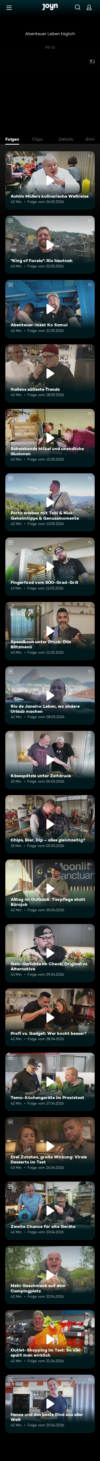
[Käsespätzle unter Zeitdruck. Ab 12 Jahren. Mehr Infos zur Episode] (50, 760)
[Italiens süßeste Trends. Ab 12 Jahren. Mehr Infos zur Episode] (50, 373)
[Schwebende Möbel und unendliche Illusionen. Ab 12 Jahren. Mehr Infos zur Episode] (50, 438)
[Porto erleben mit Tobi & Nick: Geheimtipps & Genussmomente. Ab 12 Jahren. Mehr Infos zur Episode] (50, 502)
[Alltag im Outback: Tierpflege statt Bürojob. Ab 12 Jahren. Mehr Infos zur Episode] (50, 889)
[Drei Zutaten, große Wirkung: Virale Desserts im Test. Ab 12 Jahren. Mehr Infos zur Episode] (50, 1146)
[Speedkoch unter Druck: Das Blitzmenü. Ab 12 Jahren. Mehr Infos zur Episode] (50, 631)
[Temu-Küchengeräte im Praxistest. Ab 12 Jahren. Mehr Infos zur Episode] (50, 1082)
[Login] (89, 7)
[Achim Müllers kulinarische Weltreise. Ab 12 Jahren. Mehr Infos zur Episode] (50, 180)
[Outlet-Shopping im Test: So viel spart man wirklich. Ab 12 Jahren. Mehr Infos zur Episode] (50, 1339)
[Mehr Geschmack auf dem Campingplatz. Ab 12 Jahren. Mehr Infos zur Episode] (50, 1275)
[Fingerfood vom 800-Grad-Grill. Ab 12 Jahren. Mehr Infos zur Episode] (50, 567)
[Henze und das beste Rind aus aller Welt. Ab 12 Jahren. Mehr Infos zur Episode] (50, 1404)
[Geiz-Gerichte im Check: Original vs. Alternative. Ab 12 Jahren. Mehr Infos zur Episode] (50, 953)
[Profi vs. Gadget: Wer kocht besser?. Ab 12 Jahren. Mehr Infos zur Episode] (50, 1017)
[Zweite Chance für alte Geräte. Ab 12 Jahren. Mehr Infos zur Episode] (50, 1211)
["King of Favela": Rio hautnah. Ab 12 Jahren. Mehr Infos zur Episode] (50, 245)
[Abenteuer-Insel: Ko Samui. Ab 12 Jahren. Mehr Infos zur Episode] (50, 309)
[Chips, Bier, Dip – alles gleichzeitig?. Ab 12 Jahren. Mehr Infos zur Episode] (50, 824)
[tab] (13, 140)
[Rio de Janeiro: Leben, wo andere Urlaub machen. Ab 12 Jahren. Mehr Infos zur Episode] (50, 695)
